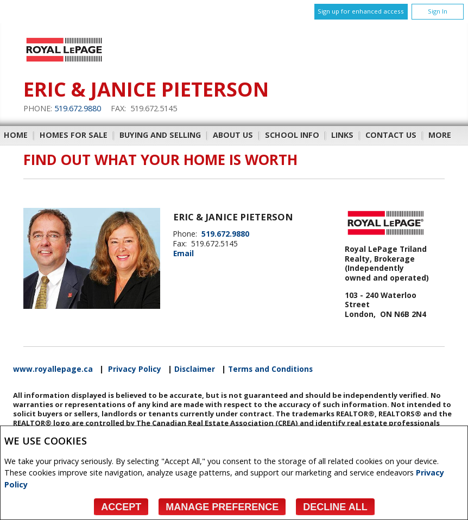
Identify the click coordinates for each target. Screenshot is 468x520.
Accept (121, 507)
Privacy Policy (134, 369)
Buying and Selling (160, 135)
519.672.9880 (77, 108)
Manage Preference (222, 507)
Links (342, 135)
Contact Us (390, 135)
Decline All (335, 507)
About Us (233, 135)
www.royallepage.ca (53, 369)
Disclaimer (194, 369)
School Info (292, 135)
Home (16, 135)
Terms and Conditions (270, 369)
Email (183, 253)
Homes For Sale (73, 135)
